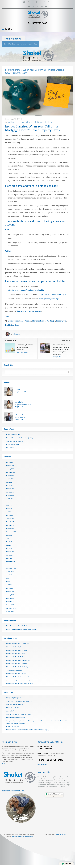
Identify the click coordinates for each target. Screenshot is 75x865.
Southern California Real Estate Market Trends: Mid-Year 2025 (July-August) (27, 729)
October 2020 (10, 565)
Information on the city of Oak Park (16, 663)
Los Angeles (26, 321)
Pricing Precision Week (12, 444)
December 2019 (10, 598)
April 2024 (9, 512)
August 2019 (9, 611)
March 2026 (9, 462)
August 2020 (9, 571)
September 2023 (11, 532)
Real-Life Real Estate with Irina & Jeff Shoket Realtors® (30, 122)
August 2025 (9, 479)
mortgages (51, 321)
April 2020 (9, 585)
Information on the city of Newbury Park (17, 660)
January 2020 (10, 595)
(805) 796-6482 (39, 23)
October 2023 (10, 528)
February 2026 (10, 465)
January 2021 (10, 555)
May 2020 (9, 581)
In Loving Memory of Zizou (13, 791)
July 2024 (9, 502)
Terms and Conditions (18, 836)
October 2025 (10, 475)
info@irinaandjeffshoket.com (42, 2)
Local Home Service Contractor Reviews (17, 626)
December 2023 (10, 522)
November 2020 (10, 561)
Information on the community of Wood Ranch (19, 683)
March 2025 (9, 485)
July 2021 (9, 535)
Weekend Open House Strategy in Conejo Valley (19, 438)
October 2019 (10, 605)
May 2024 (9, 508)
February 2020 (10, 591)
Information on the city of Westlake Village (18, 677)
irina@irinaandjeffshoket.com (23, 392)
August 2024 (9, 498)
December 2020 (10, 558)
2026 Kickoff (10, 447)
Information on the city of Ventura (16, 673)
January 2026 (10, 469)
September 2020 (11, 568)
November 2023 (10, 525)
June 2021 (9, 538)
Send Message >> (42, 764)
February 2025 (10, 488)
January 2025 (10, 492)
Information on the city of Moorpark (16, 657)
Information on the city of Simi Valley (17, 667)
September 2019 (11, 608)
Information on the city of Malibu (15, 653)
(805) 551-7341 (19, 419)
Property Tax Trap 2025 (12, 726)
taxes (17, 325)
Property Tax (61, 321)
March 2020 (9, 588)
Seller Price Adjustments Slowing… (16, 717)
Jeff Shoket (16, 334)
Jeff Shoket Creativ (60, 834)
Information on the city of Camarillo (16, 650)
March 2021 (9, 548)
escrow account (14, 321)
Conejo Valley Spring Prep (13, 434)
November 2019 (10, 601)
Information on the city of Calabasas (17, 647)
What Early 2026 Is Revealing (14, 441)
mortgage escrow (39, 321)
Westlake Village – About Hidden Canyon (19, 680)
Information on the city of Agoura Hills (17, 643)
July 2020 (9, 575)
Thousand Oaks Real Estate (14, 670)
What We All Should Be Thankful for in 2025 (18, 714)
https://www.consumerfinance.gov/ (52, 294)
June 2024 (9, 505)
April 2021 (9, 545)
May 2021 (9, 542)
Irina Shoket (19, 402)
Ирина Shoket (20, 389)
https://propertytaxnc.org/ (49, 299)
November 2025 (10, 472)
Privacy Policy (29, 836)
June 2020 (9, 578)
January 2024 (10, 518)
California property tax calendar (29, 311)
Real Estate (9, 325)
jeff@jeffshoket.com (20, 417)
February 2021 (10, 551)
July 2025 (9, 482)
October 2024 (10, 495)
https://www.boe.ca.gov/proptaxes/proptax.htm (26, 290)
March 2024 (9, 515)
